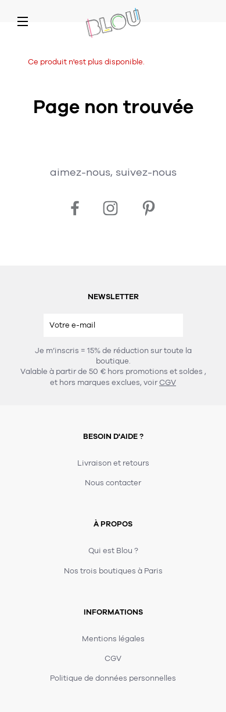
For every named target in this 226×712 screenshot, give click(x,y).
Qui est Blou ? (113, 551)
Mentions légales (113, 639)
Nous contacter (113, 483)
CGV (167, 382)
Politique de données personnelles (113, 678)
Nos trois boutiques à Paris (113, 571)
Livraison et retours (113, 463)
